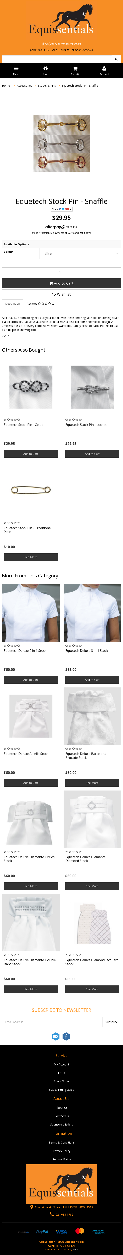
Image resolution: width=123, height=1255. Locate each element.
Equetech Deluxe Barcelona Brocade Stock (85, 755)
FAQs (61, 1073)
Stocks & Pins (47, 85)
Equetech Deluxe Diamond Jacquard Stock (91, 962)
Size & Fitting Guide (61, 1089)
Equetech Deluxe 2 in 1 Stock (25, 650)
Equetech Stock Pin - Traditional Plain (27, 530)
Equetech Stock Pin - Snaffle (80, 85)
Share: (61, 209)
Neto (75, 1249)
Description (12, 303)
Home (6, 85)
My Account (61, 1064)
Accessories (24, 85)
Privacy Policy (61, 1151)
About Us (62, 1108)
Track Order (61, 1081)
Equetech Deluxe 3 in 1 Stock (86, 650)
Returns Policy (61, 1159)
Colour (8, 252)
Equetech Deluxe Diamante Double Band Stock (30, 962)
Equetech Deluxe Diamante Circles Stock (29, 859)
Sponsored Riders (61, 1124)
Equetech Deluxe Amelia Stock (26, 753)
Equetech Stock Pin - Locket (85, 424)
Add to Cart (61, 283)
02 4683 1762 (61, 1214)
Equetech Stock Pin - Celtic (23, 424)
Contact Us (61, 1116)
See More (31, 557)
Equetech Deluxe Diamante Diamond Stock (85, 859)
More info (61, 227)
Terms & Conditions (62, 1142)
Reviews (40, 303)
